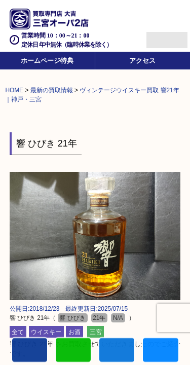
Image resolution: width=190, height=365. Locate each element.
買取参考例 (160, 350)
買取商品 (116, 350)
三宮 (96, 331)
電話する (29, 350)
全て (18, 331)
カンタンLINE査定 (73, 350)
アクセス (142, 60)
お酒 (74, 331)
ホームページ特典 (47, 60)
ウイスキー (46, 331)
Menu (155, 36)
